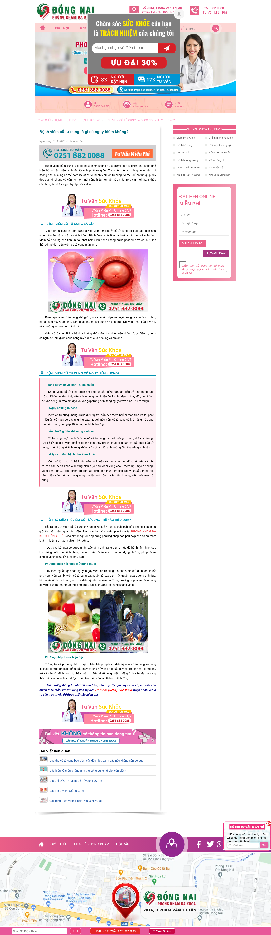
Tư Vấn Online (162, 931)
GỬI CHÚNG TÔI (192, 243)
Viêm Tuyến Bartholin (189, 167)
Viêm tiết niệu (216, 167)
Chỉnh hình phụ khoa (221, 137)
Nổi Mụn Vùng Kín (219, 174)
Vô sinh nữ (183, 152)
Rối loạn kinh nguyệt (220, 145)
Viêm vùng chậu (218, 160)
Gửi (264, 845)
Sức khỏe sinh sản (220, 152)
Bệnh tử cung (184, 145)
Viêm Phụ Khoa (186, 137)
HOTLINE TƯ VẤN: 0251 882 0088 (115, 931)
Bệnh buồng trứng (187, 160)
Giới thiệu (62, 28)
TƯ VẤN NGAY (216, 253)
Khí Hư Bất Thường (188, 174)
